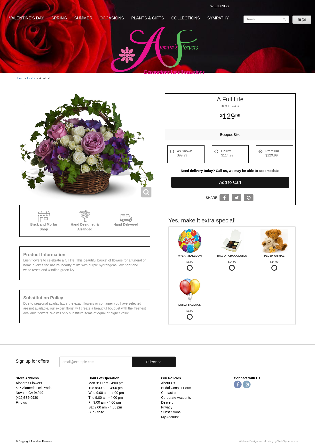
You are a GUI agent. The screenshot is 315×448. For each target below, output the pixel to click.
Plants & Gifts (147, 18)
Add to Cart (230, 182)
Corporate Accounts (176, 397)
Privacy (166, 407)
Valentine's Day (26, 18)
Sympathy (218, 18)
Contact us (169, 393)
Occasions (112, 18)
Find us (21, 402)
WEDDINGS (219, 6)
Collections (185, 18)
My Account (170, 417)
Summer (83, 18)
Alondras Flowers (158, 51)
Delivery (167, 402)
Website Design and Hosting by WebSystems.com (269, 441)
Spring (59, 18)
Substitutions (171, 412)
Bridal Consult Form (176, 388)
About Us (168, 383)
